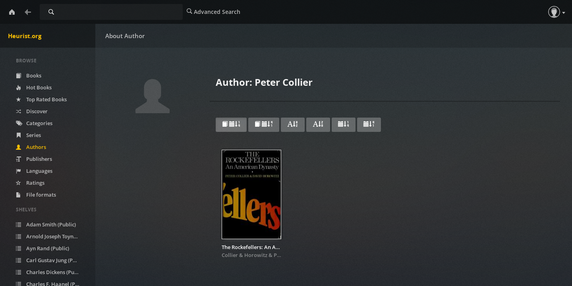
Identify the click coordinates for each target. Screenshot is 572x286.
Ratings (30, 182)
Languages (34, 170)
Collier (230, 255)
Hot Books (34, 87)
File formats (36, 194)
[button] (554, 12)
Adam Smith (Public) (46, 224)
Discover (32, 111)
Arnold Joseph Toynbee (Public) (52, 236)
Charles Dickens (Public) (50, 272)
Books (28, 75)
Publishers (34, 158)
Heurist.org (24, 36)
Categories (34, 123)
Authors (31, 147)
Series (28, 135)
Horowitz (255, 255)
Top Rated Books (41, 99)
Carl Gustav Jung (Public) (51, 260)
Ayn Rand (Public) (42, 248)
